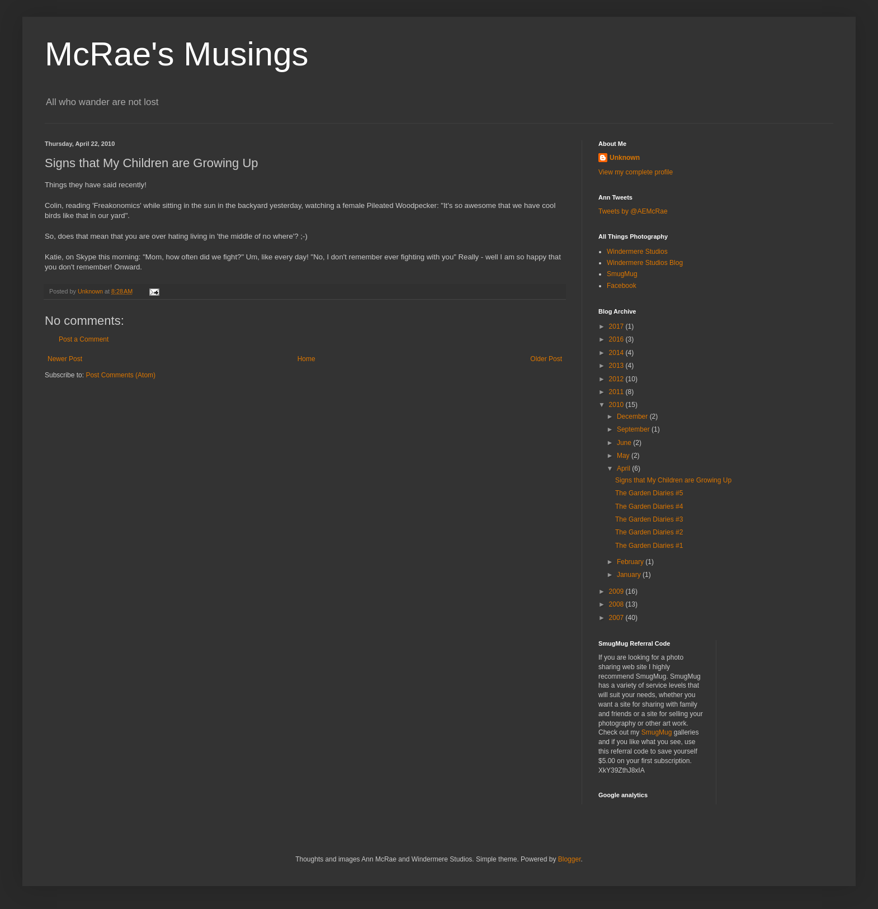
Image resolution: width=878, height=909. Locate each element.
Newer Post (65, 359)
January (630, 575)
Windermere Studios (637, 251)
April (624, 468)
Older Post (546, 359)
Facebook (621, 286)
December (633, 416)
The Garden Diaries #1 (649, 546)
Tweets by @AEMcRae (633, 211)
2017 (617, 326)
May (624, 456)
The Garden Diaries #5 (649, 493)
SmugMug (622, 274)
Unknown (625, 158)
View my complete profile (635, 172)
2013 (617, 366)
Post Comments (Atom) (120, 375)
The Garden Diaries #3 (649, 519)
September (634, 429)
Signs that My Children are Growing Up (673, 480)
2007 (617, 618)
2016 (617, 339)
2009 (617, 591)
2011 (617, 392)
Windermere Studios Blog (645, 263)
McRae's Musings (177, 54)
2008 (617, 604)
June (625, 443)
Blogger (569, 859)
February (631, 562)
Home (306, 359)
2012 (617, 379)
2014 (617, 353)
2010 (617, 405)
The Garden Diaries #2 (649, 532)
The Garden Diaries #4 (649, 506)
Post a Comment (83, 339)
